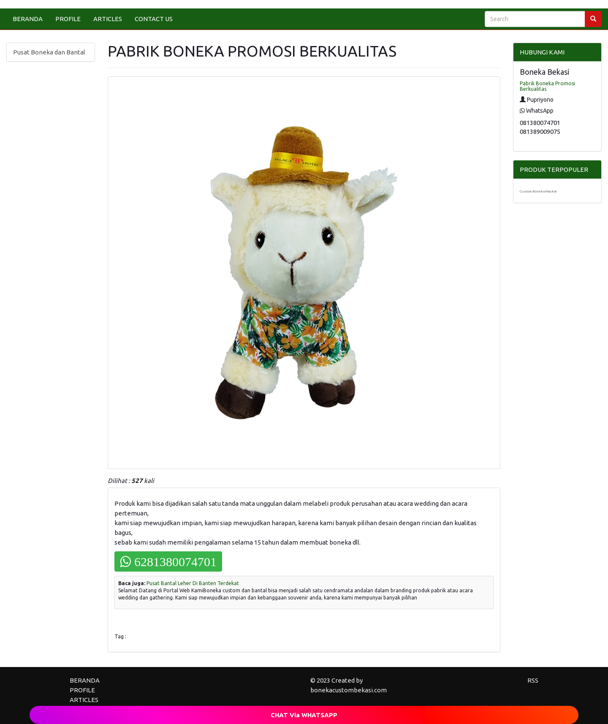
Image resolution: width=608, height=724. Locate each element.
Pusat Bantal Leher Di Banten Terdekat (193, 583)
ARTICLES (107, 18)
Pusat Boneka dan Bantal (49, 52)
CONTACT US (154, 18)
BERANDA (28, 18)
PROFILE (68, 18)
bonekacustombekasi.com (348, 690)
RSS (532, 680)
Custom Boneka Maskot (538, 191)
